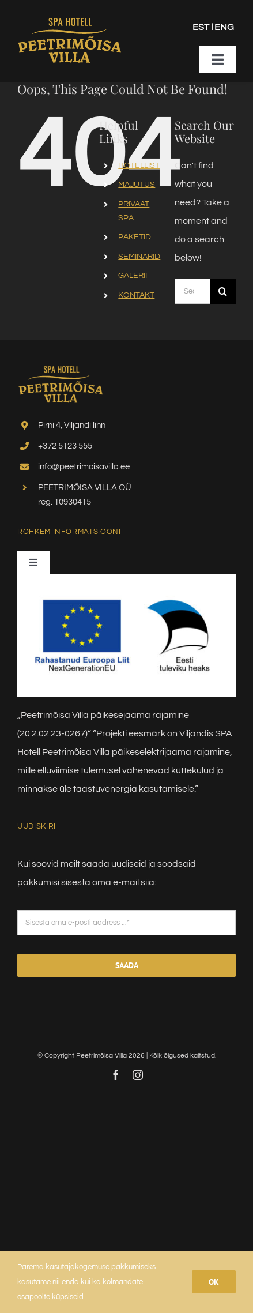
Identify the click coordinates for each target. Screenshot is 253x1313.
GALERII (132, 276)
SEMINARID (139, 257)
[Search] (223, 291)
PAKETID (134, 237)
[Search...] (192, 291)
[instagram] (138, 1075)
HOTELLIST (139, 165)
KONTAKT (136, 295)
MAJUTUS (136, 184)
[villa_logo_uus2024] (69, 17)
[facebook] (116, 1075)
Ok (214, 1282)
